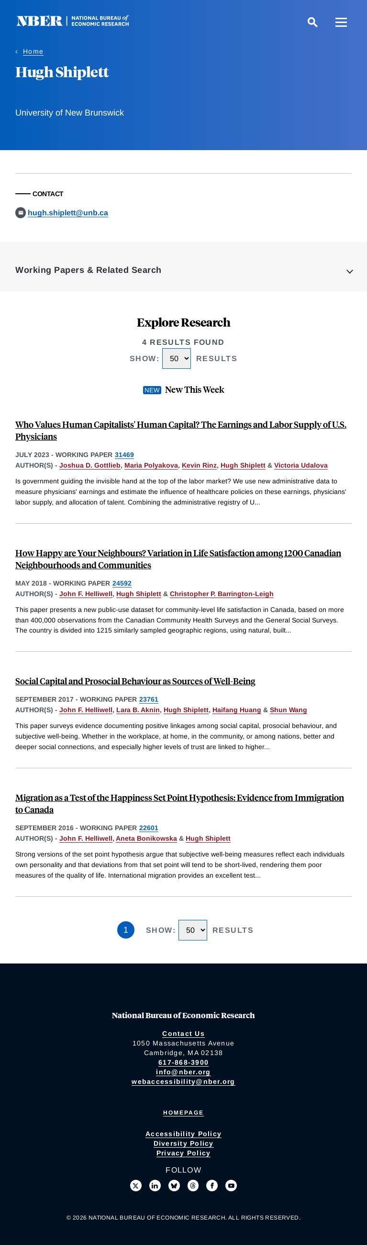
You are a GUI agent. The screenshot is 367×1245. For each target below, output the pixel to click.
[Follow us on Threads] (193, 1185)
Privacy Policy (183, 1153)
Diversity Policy (184, 1143)
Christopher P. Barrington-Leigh (222, 594)
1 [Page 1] (125, 930)
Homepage (183, 1112)
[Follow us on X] (136, 1185)
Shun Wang (288, 710)
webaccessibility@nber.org (183, 1081)
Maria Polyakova (151, 465)
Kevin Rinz (199, 465)
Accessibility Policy (183, 1134)
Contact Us (183, 1033)
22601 (148, 828)
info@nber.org (183, 1072)
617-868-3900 (183, 1062)
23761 (148, 699)
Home (33, 51)
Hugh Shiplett (243, 465)
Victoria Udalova (301, 465)
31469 (124, 454)
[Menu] (341, 22)
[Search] (312, 22)
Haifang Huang (236, 710)
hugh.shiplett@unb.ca (68, 213)
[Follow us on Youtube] (231, 1185)
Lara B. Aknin (138, 710)
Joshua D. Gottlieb (90, 465)
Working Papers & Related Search (88, 270)
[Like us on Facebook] (212, 1185)
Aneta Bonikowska (146, 838)
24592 (122, 583)
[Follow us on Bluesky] (174, 1185)
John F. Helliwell (85, 594)
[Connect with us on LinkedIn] (155, 1185)
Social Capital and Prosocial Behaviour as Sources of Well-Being (135, 681)
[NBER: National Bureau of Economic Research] (80, 24)
